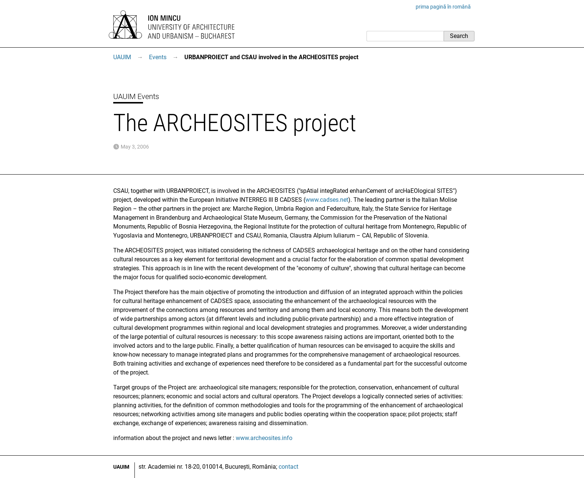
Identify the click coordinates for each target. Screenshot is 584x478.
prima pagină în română (443, 7)
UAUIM (122, 57)
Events (157, 57)
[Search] (405, 36)
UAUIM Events (136, 96)
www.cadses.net (326, 199)
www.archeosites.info (264, 438)
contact (288, 466)
